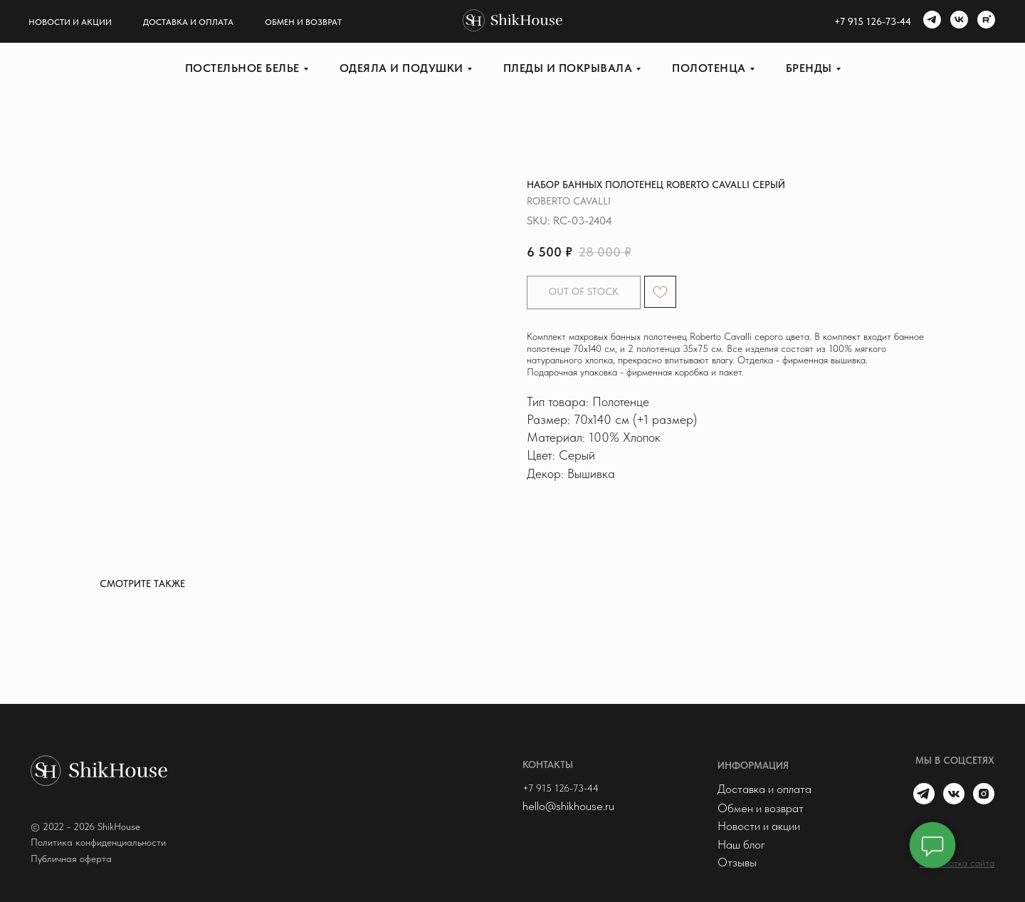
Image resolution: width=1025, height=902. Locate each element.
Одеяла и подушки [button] (401, 68)
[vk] (957, 21)
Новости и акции (70, 22)
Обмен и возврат (303, 22)
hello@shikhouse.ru (568, 806)
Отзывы (737, 862)
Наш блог (741, 844)
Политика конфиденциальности (98, 842)
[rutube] (984, 21)
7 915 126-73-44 (875, 21)
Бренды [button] (809, 68)
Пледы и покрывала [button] (568, 68)
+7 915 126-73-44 (560, 788)
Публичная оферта (71, 858)
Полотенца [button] (709, 68)
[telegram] (930, 21)
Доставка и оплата (188, 22)
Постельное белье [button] (242, 68)
